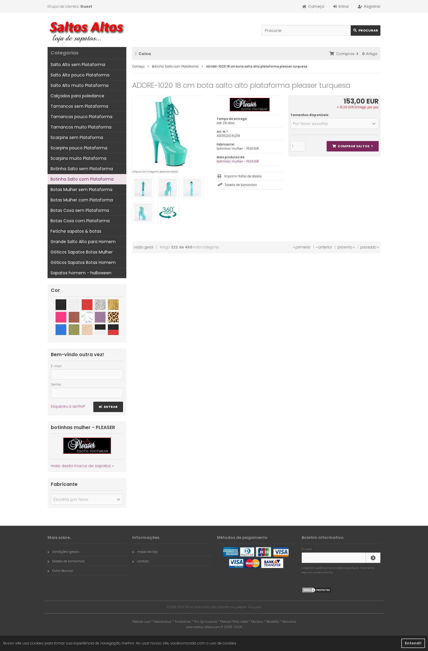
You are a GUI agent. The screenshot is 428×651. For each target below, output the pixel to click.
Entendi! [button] (413, 643)
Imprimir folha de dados (243, 176)
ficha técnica (60, 570)
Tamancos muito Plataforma (81, 127)
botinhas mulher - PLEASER (238, 161)
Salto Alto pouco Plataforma (80, 75)
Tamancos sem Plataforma (79, 106)
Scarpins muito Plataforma (78, 158)
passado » (369, 247)
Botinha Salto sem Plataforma (82, 169)
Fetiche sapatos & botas (76, 231)
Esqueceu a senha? (68, 406)
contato (140, 561)
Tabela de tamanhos (241, 185)
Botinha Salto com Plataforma (82, 179)
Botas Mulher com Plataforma (82, 200)
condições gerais (63, 551)
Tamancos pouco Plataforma (81, 117)
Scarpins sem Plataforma (77, 137)
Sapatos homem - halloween (81, 273)
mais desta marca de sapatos (81, 466)
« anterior (324, 247)
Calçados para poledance (77, 96)
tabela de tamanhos (66, 561)
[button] (334, 123)
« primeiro (302, 247)
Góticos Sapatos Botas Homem (83, 262)
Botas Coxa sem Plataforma (80, 210)
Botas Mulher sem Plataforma (81, 190)
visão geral (143, 247)
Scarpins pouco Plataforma (79, 148)
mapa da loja (145, 551)
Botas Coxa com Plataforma (80, 221)
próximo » (346, 247)
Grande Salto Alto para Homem (83, 242)
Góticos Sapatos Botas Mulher (82, 252)
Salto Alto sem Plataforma (78, 65)
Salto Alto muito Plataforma (79, 85)
